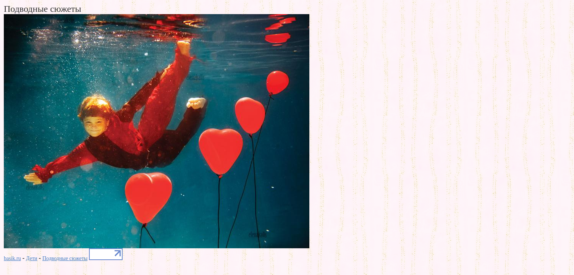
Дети (31, 258)
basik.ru (12, 258)
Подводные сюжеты (64, 258)
